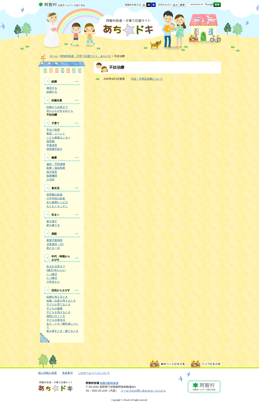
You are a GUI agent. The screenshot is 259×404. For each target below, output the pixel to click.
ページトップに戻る (206, 363)
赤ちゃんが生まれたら (59, 110)
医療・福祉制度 (55, 167)
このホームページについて (94, 372)
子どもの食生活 (55, 319)
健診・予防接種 (55, 164)
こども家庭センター (58, 137)
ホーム (54, 56)
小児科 (50, 179)
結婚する (51, 91)
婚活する (51, 87)
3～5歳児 (51, 277)
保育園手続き (54, 148)
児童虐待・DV (55, 244)
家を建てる (53, 225)
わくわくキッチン (57, 206)
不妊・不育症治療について (147, 78)
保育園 (50, 141)
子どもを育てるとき (58, 304)
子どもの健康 (54, 308)
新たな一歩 (53, 247)
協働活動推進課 (109, 383)
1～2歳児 (51, 274)
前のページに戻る (167, 363)
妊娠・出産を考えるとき (61, 300)
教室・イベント (55, 133)
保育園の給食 (54, 194)
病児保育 (51, 171)
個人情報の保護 (47, 372)
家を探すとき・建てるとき (62, 330)
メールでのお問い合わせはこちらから (143, 390)
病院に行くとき (55, 316)
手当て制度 (53, 129)
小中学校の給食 (55, 198)
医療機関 (51, 175)
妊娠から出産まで (57, 107)
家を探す (51, 221)
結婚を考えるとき (57, 296)
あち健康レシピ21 (57, 202)
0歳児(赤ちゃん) (56, 270)
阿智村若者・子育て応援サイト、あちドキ (85, 56)
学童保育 (51, 145)
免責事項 (67, 372)
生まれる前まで (55, 266)
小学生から (53, 281)
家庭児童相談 (54, 240)
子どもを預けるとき (58, 312)
